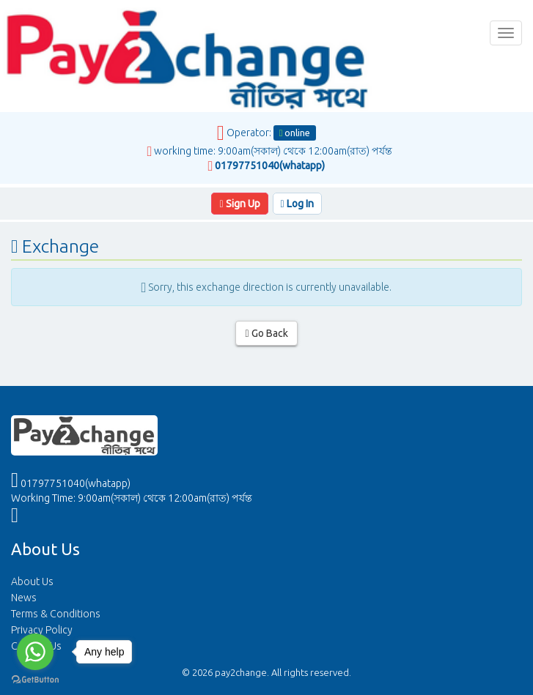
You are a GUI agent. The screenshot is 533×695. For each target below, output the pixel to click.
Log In (297, 203)
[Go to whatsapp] (35, 651)
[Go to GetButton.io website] (35, 680)
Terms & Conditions (55, 614)
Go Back (266, 333)
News (24, 597)
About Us (32, 581)
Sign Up (239, 203)
